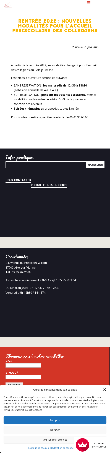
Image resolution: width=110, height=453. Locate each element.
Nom (9, 361)
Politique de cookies (38, 447)
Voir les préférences (55, 439)
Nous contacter (18, 180)
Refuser (55, 430)
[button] (104, 389)
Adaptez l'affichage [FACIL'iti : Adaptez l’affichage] (91, 445)
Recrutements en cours (49, 185)
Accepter (55, 420)
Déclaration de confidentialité (65, 447)
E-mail (12, 373)
